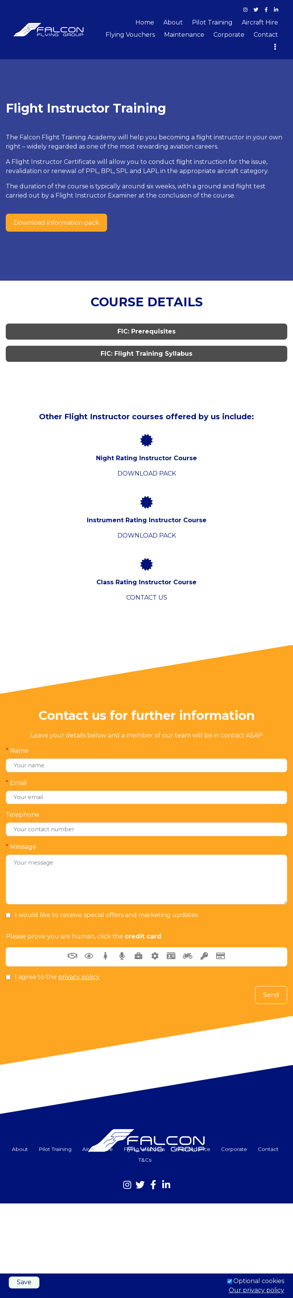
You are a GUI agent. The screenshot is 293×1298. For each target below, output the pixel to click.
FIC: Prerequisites (146, 331)
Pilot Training (212, 22)
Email (16, 783)
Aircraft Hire (260, 22)
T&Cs (144, 1160)
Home (144, 22)
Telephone (22, 814)
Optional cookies (258, 1281)
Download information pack (56, 222)
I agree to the (57, 977)
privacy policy (78, 977)
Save (24, 1282)
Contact (266, 34)
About (173, 22)
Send (271, 995)
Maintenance (184, 34)
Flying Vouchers (130, 34)
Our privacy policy (256, 1290)
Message (21, 847)
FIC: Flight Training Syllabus (146, 353)
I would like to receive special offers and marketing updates (106, 915)
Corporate (228, 34)
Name (17, 750)
